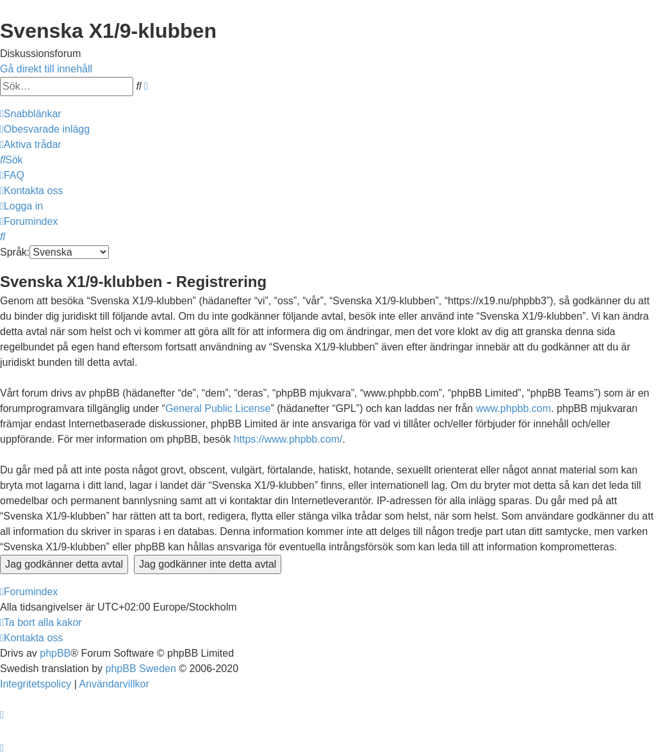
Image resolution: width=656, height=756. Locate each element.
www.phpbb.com (513, 408)
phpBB (55, 653)
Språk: (14, 252)
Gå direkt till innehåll (46, 68)
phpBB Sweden (141, 668)
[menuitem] (45, 129)
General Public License (218, 408)
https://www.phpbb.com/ (288, 439)
